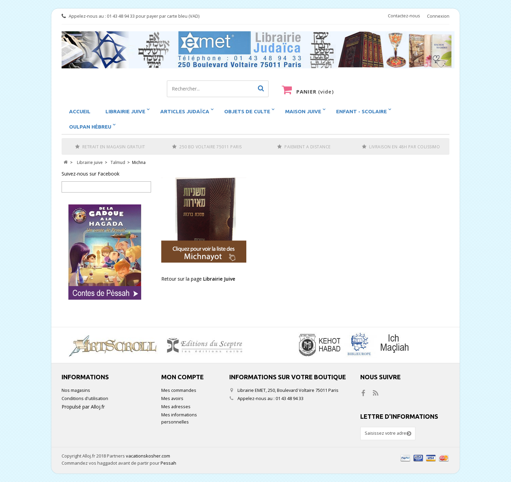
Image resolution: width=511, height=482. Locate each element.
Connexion (438, 16)
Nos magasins (76, 390)
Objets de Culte (247, 111)
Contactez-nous (404, 16)
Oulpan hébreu (90, 127)
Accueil (79, 111)
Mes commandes (178, 390)
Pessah (168, 463)
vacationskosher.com (148, 456)
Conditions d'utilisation (85, 398)
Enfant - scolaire (361, 111)
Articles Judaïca (184, 111)
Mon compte (182, 376)
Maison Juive (303, 111)
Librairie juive (125, 111)
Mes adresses (176, 407)
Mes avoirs (172, 398)
